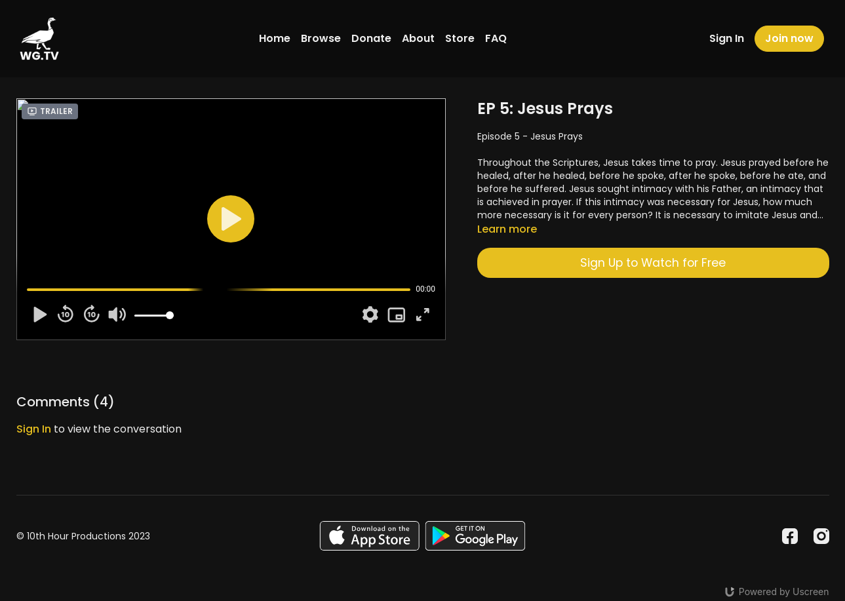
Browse (321, 38)
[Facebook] (790, 536)
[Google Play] (475, 536)
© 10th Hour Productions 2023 (83, 536)
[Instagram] (821, 536)
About (418, 38)
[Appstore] (369, 536)
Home (274, 38)
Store (460, 38)
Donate (371, 38)
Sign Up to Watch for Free (653, 263)
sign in (33, 428)
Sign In (726, 38)
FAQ (496, 38)
